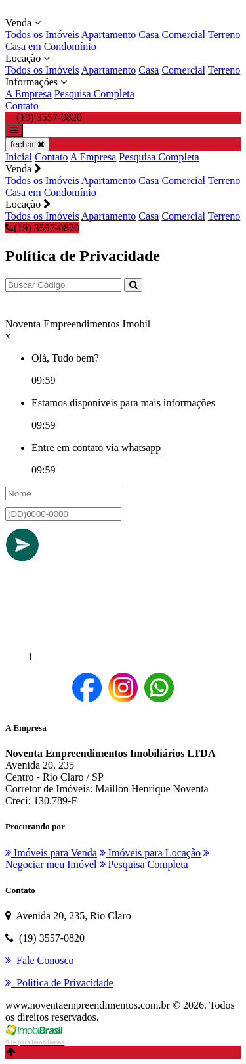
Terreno (224, 34)
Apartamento (108, 34)
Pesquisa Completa (94, 93)
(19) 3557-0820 (42, 227)
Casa (148, 34)
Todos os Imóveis (42, 34)
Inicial (18, 156)
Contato (22, 105)
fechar (27, 144)
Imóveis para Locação (150, 852)
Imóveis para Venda (51, 852)
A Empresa (28, 93)
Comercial (183, 34)
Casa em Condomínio (50, 46)
